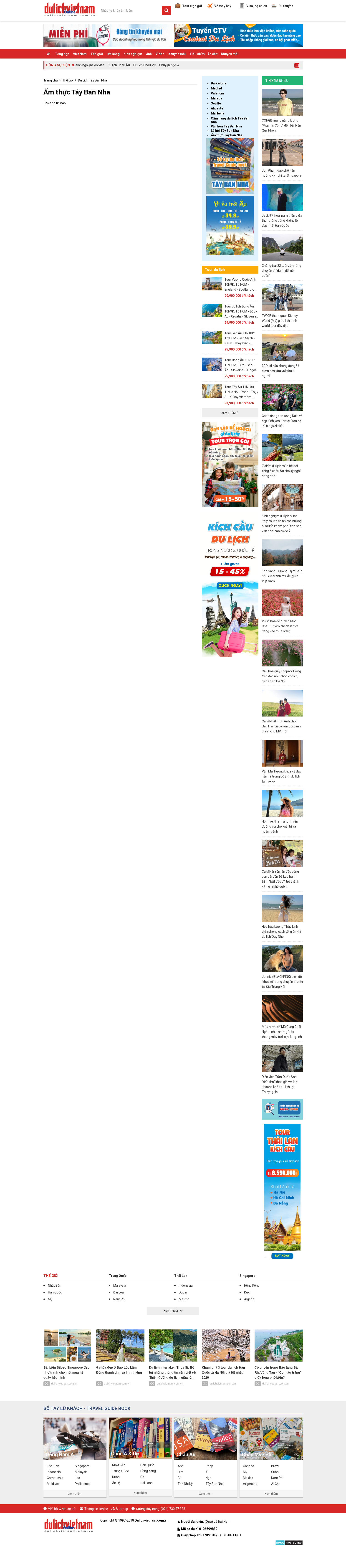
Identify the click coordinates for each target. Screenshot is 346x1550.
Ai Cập (275, 1484)
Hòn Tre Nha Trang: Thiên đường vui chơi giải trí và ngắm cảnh (280, 826)
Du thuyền (282, 5)
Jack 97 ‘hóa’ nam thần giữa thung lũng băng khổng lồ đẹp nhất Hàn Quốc (282, 220)
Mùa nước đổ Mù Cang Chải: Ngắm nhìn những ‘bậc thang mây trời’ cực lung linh (282, 1032)
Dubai (183, 1292)
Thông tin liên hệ (96, 1509)
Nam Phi (119, 1299)
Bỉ (179, 1478)
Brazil (275, 1466)
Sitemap (122, 1509)
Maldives (53, 1484)
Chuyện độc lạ (169, 65)
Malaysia (119, 1285)
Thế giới (97, 54)
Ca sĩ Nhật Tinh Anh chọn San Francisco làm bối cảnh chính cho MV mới (281, 726)
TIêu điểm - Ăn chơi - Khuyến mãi (213, 54)
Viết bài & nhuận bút (62, 1509)
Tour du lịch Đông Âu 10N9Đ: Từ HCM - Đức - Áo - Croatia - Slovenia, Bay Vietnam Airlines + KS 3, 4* (241, 316)
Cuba (275, 1472)
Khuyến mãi (177, 54)
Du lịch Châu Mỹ (144, 65)
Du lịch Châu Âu (119, 65)
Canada (248, 1466)
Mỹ (50, 1299)
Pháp (209, 1466)
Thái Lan (180, 1276)
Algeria (249, 1299)
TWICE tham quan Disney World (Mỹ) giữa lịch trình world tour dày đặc (280, 321)
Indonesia (186, 1285)
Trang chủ (50, 80)
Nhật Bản (54, 1285)
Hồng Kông (252, 1285)
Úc (142, 1477)
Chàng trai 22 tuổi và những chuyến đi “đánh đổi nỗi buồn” (281, 270)
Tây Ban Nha (215, 1484)
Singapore (247, 1276)
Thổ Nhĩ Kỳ (185, 1484)
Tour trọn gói (188, 5)
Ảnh (149, 54)
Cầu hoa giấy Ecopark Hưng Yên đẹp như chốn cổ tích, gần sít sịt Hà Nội (281, 676)
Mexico (248, 1478)
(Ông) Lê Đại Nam (218, 1521)
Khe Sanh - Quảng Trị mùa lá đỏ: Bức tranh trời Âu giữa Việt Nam (282, 576)
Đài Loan (119, 1292)
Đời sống (113, 54)
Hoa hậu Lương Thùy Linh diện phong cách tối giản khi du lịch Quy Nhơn (281, 931)
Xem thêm (74, 1493)
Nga (208, 1478)
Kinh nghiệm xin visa (90, 65)
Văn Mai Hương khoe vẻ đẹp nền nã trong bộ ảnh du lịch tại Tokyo (281, 776)
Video (160, 54)
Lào (77, 1478)
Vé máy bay (219, 5)
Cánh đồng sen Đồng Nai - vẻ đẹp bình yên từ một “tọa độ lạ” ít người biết (282, 421)
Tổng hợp (62, 54)
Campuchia (55, 1478)
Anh (181, 1466)
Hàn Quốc (55, 1292)
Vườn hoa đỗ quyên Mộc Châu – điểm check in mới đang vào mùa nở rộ (280, 626)
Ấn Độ (116, 1483)
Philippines (82, 1484)
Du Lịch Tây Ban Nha (92, 80)
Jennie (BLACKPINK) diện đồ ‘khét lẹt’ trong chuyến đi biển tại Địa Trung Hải (282, 981)
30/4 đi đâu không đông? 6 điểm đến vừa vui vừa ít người (281, 371)
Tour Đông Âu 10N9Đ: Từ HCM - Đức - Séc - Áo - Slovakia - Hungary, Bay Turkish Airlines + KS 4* (241, 370)
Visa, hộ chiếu (253, 5)
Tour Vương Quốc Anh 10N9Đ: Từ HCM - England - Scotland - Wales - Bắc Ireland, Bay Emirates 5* (241, 289)
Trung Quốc (117, 1276)
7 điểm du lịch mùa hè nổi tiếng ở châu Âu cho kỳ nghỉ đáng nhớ (281, 471)
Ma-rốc (184, 1299)
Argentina (250, 1484)
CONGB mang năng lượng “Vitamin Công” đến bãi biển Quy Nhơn (281, 125)
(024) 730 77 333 (173, 1509)
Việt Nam (80, 54)
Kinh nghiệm (133, 54)
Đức (247, 1292)
